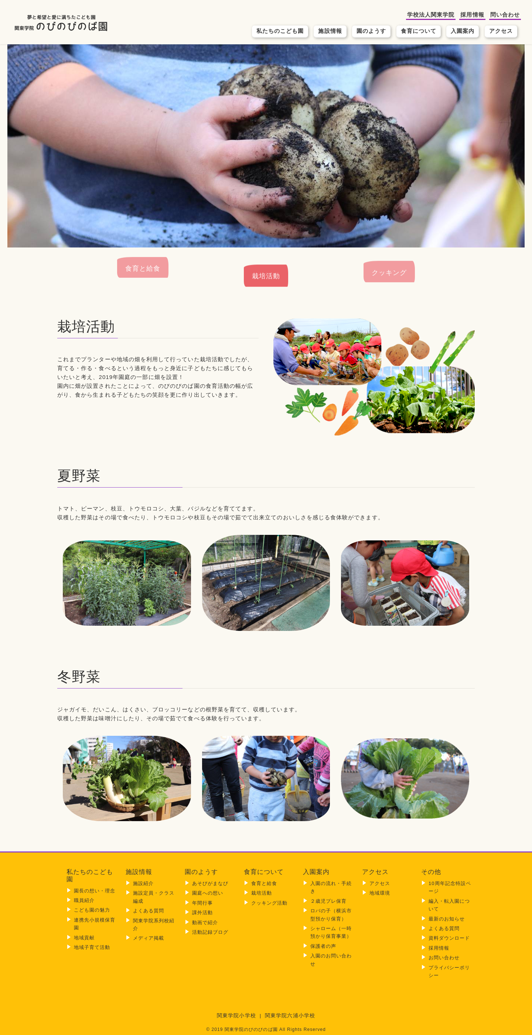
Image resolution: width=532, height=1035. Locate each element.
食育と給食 (142, 279)
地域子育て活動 (92, 947)
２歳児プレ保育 (328, 901)
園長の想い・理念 (95, 891)
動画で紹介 (205, 922)
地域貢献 (84, 937)
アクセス (501, 31)
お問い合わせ (444, 957)
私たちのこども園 (280, 31)
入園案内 (462, 31)
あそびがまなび (210, 883)
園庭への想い (207, 893)
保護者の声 (323, 946)
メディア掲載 (148, 938)
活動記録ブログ (210, 932)
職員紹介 (84, 900)
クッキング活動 (269, 903)
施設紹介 (143, 883)
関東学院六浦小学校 (290, 1015)
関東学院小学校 (236, 1015)
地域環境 (379, 893)
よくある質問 (148, 910)
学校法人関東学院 (431, 14)
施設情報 (330, 31)
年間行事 (202, 903)
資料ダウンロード (449, 938)
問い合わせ (505, 14)
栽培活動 (266, 280)
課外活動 (202, 912)
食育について (418, 31)
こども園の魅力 (92, 910)
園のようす (371, 31)
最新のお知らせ (447, 919)
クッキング (389, 265)
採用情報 (472, 14)
